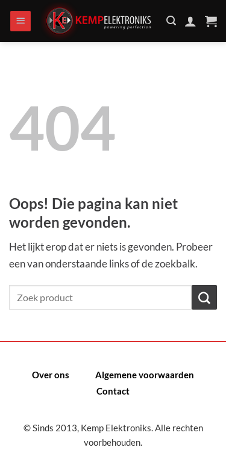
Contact (113, 391)
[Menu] (20, 21)
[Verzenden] (204, 297)
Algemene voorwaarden (144, 374)
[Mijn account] (190, 21)
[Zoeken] (171, 21)
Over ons (50, 374)
